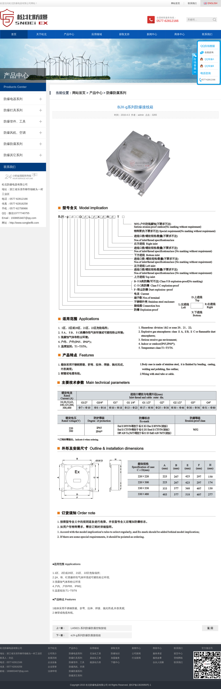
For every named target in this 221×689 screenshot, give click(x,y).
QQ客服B (209, 66)
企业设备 (52, 662)
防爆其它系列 (13, 155)
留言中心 (178, 653)
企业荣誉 (52, 666)
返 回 (210, 628)
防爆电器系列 (13, 99)
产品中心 (69, 34)
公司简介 (52, 653)
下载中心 (115, 662)
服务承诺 (157, 653)
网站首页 (175, 3)
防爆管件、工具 (15, 121)
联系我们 (192, 3)
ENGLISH (212, 3)
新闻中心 (152, 34)
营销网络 (178, 658)
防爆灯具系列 (13, 110)
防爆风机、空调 (15, 132)
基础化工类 (95, 658)
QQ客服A (209, 59)
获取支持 (124, 34)
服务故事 (157, 658)
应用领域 (97, 34)
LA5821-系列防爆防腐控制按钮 (88, 628)
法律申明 (52, 671)
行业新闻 (136, 658)
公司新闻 (136, 653)
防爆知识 (115, 653)
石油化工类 (95, 653)
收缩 (194, 64)
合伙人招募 (158, 662)
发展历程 (52, 658)
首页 (13, 34)
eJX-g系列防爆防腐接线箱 (86, 635)
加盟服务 (115, 658)
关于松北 (41, 34)
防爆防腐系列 (13, 144)
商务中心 (179, 34)
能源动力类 (95, 662)
